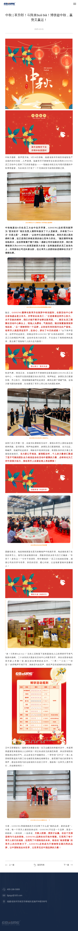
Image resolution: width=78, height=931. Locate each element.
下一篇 (68, 865)
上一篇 (9, 865)
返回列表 (39, 865)
